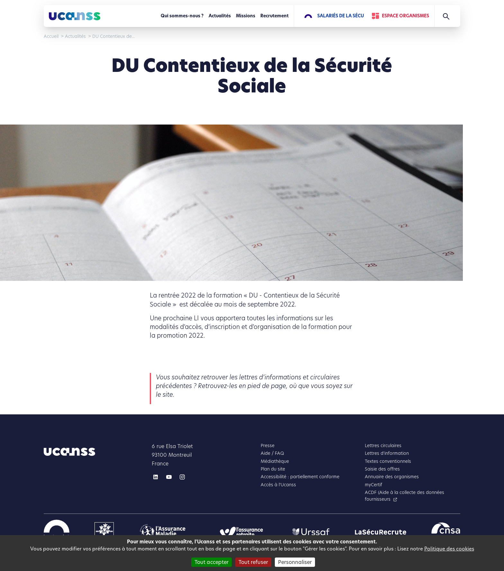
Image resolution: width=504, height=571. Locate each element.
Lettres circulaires (383, 446)
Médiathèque (275, 461)
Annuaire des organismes (392, 477)
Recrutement (274, 16)
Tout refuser (253, 562)
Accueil (51, 36)
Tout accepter (211, 562)
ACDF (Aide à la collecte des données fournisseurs (404, 495)
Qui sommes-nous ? (182, 16)
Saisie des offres (382, 469)
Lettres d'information (387, 453)
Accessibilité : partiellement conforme (300, 477)
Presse (267, 446)
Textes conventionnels (388, 461)
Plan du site (273, 469)
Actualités (220, 16)
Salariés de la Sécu (340, 16)
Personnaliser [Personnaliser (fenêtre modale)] (295, 562)
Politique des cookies (449, 548)
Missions (245, 16)
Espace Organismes (405, 16)
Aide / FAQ (272, 453)
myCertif (373, 485)
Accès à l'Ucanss (278, 485)
